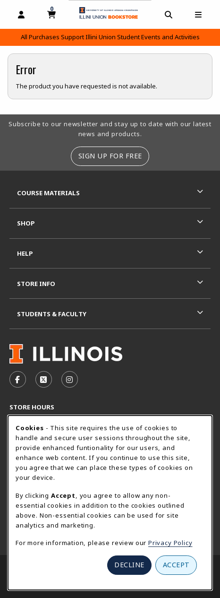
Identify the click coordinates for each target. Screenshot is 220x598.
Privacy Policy (170, 542)
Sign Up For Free (110, 155)
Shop (26, 223)
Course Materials (48, 193)
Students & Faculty (51, 314)
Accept (176, 564)
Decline (129, 564)
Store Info (36, 283)
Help (25, 253)
